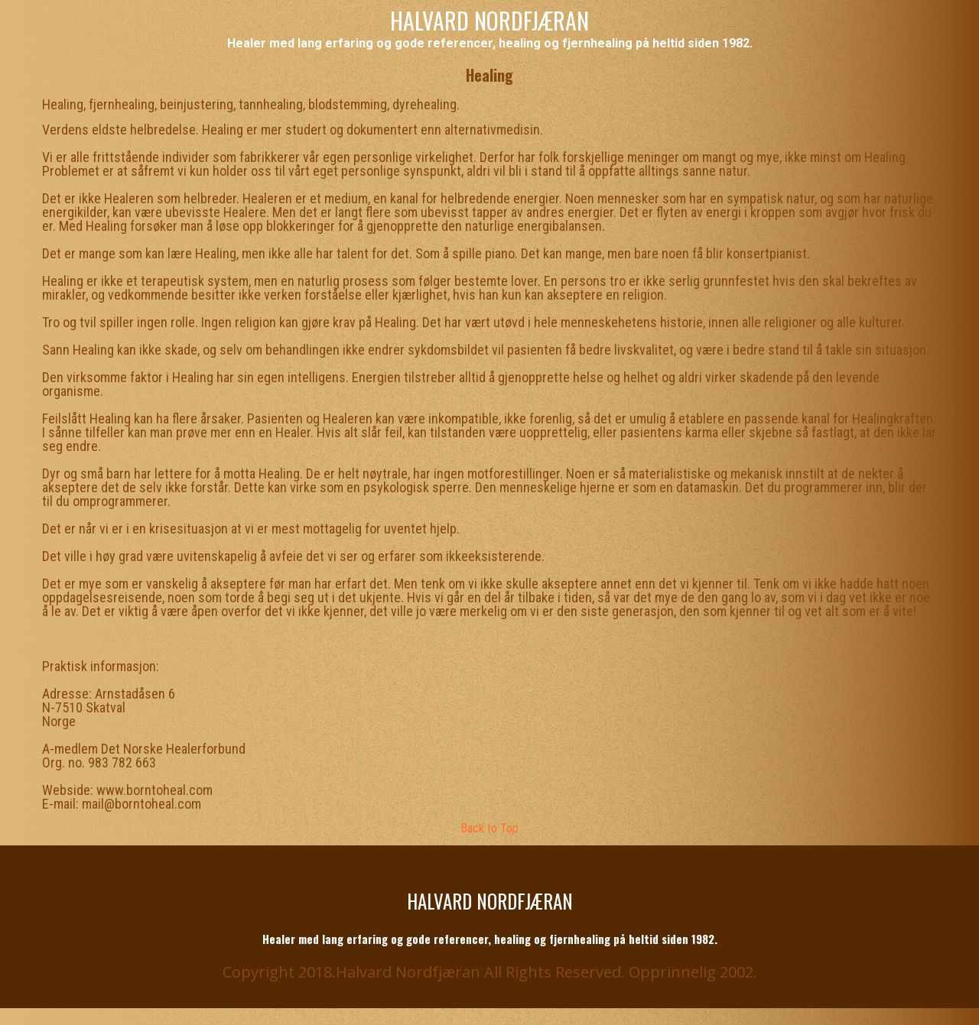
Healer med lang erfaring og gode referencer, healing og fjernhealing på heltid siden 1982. (490, 43)
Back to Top (489, 828)
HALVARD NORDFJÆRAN (489, 20)
